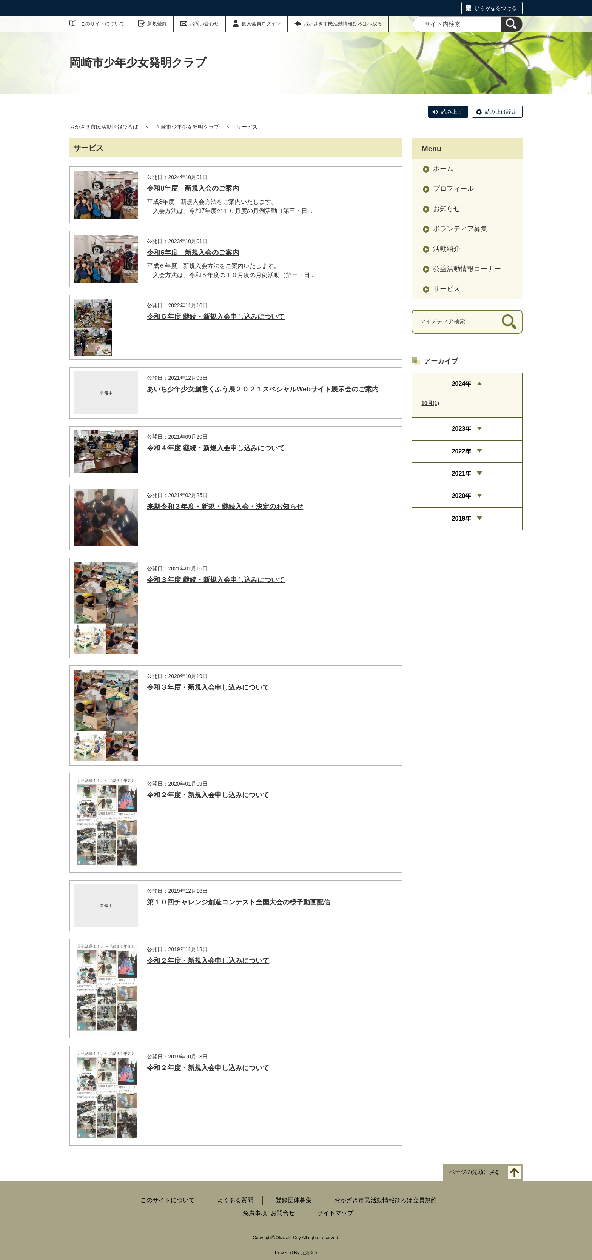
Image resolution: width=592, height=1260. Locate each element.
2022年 (462, 451)
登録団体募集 (294, 1200)
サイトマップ (335, 1213)
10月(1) (430, 403)
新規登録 (157, 23)
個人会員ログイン (261, 23)
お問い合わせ (204, 23)
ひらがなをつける (496, 8)
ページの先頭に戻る (474, 1172)
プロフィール (453, 189)
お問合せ (283, 1213)
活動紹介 (446, 249)
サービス (446, 289)
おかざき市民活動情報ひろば (103, 127)
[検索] (512, 24)
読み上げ (451, 112)
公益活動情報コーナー (467, 269)
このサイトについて (102, 23)
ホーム (443, 169)
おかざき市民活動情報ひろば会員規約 (385, 1200)
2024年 (462, 383)
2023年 (462, 428)
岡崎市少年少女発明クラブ (187, 127)
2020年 (462, 496)
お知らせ (446, 209)
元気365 (309, 1252)
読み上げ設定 (501, 112)
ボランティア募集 (460, 229)
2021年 (462, 473)
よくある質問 (235, 1200)
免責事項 (255, 1213)
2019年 (462, 518)
